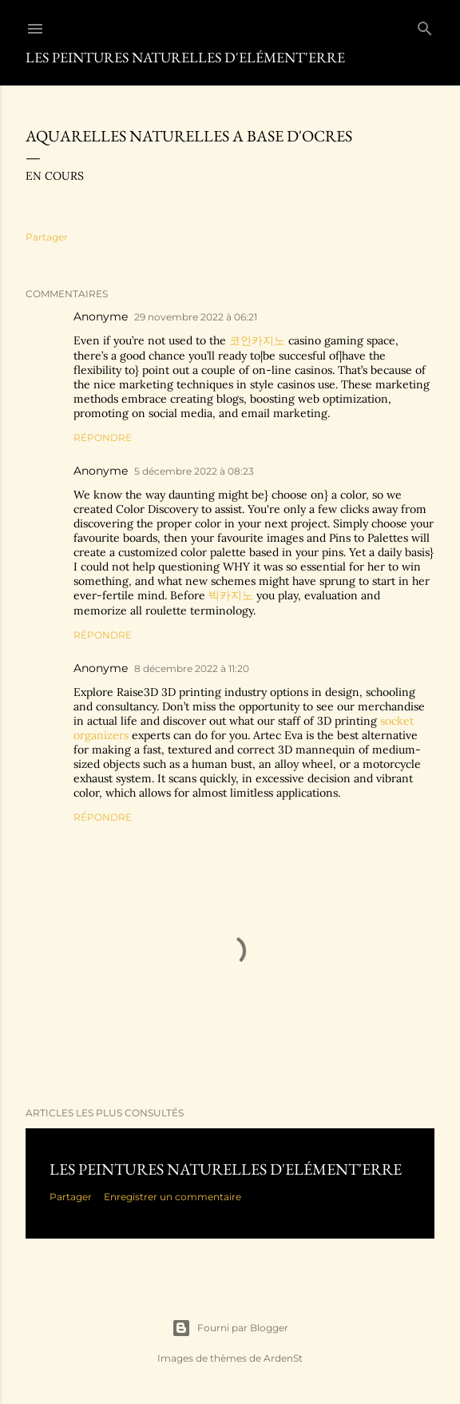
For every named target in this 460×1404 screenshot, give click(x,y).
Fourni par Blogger (230, 1328)
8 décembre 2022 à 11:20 (191, 668)
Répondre (102, 437)
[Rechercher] (424, 25)
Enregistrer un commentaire (172, 1197)
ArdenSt (283, 1358)
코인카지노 (257, 340)
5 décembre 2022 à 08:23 (194, 471)
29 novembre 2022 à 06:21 (195, 317)
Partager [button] (47, 237)
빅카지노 (230, 595)
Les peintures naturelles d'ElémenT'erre (226, 1169)
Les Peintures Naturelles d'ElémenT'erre (185, 57)
